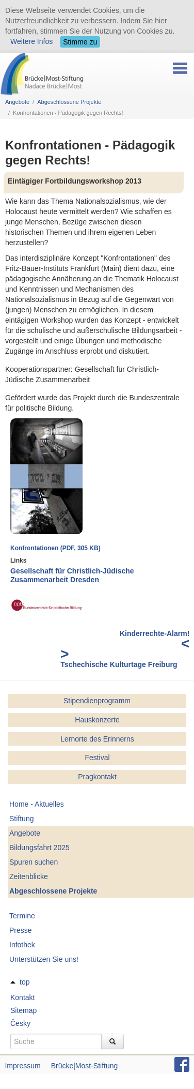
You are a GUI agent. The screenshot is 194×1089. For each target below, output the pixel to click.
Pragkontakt (97, 777)
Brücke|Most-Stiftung (84, 1066)
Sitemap (23, 1010)
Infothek (22, 945)
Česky (20, 1023)
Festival (97, 757)
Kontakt (22, 997)
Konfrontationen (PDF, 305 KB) (55, 548)
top (24, 982)
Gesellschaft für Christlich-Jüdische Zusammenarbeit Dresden (72, 575)
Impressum (22, 1066)
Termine (22, 916)
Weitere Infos (31, 41)
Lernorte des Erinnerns (97, 739)
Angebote (17, 102)
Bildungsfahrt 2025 (39, 847)
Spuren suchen (33, 862)
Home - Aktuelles (36, 804)
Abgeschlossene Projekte (69, 102)
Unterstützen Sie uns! (43, 959)
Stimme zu (80, 42)
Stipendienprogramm (97, 701)
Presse (20, 930)
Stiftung (21, 818)
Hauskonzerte (97, 720)
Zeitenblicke (28, 876)
